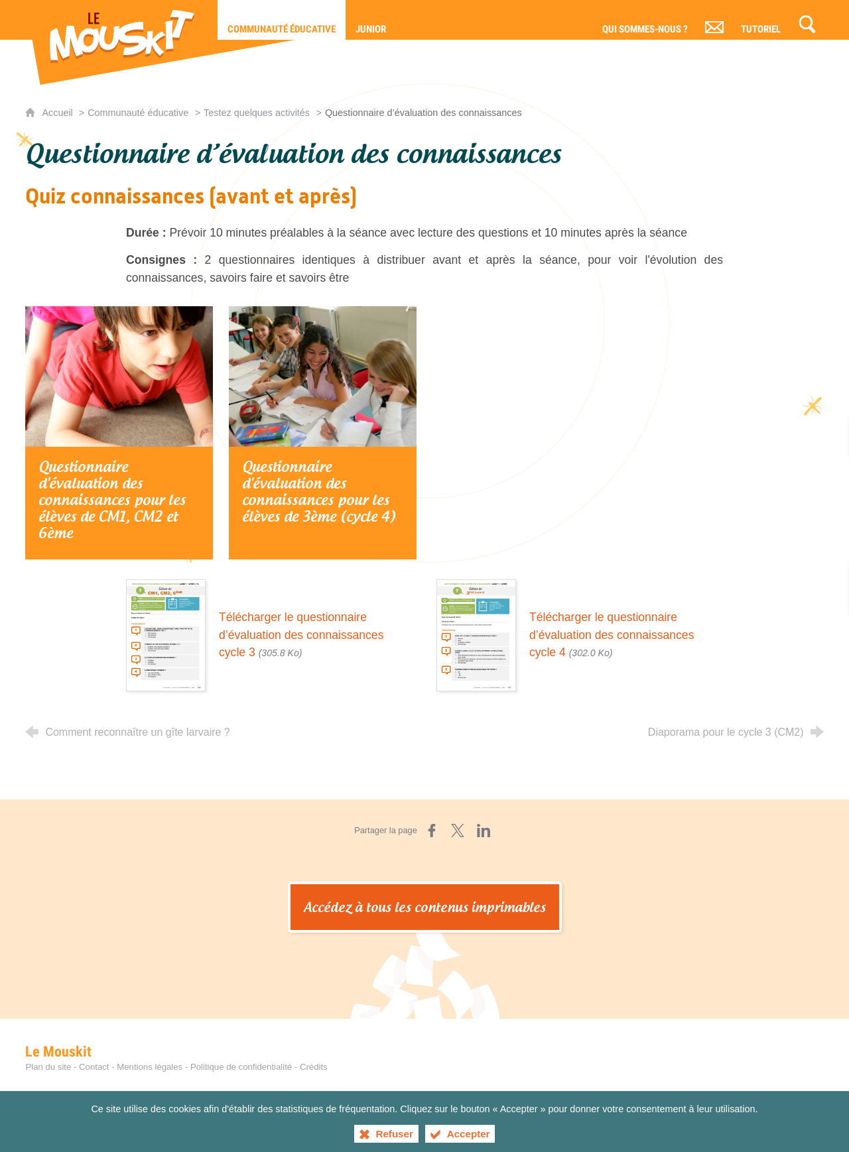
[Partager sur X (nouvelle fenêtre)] (457, 830)
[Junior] (371, 20)
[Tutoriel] (761, 20)
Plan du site (48, 1067)
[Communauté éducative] (282, 20)
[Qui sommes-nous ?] (645, 20)
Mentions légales (149, 1067)
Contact (94, 1067)
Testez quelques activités (257, 112)
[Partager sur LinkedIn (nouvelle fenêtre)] (483, 830)
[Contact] (714, 20)
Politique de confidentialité (241, 1067)
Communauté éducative (138, 112)
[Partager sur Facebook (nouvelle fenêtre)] (432, 830)
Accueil (58, 112)
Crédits (314, 1067)
